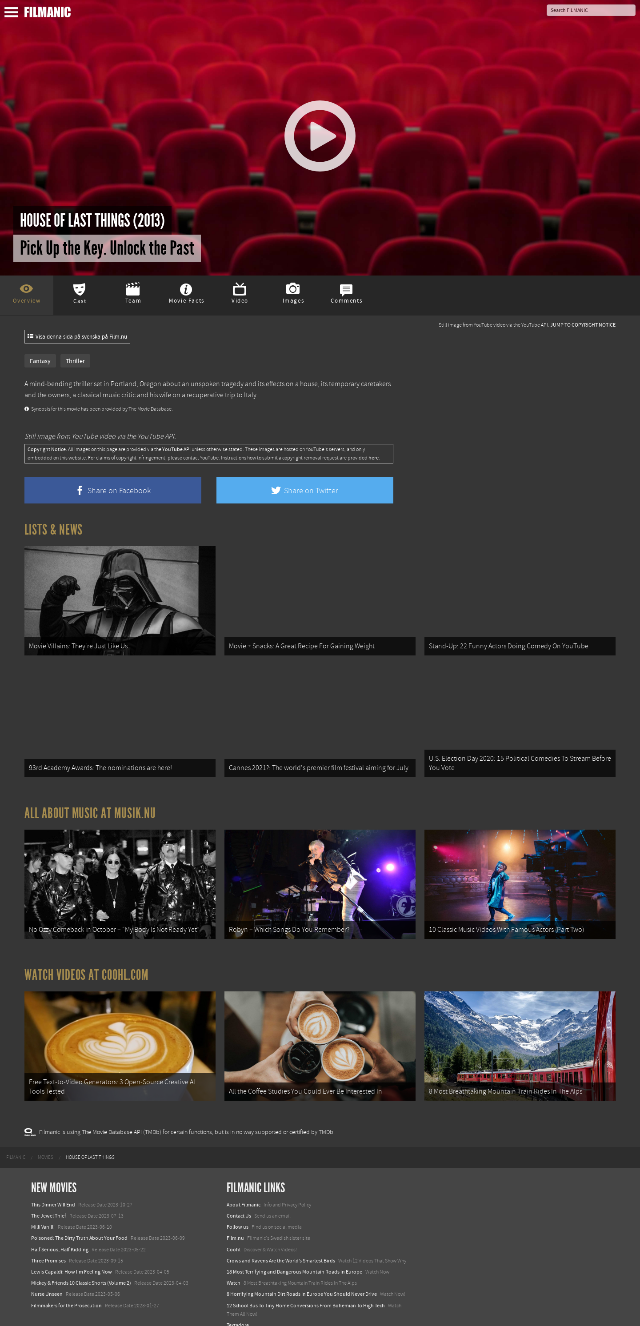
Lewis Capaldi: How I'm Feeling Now (71, 1257)
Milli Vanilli (43, 1212)
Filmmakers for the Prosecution (66, 1290)
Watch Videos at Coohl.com (86, 963)
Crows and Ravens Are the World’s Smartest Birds (281, 1245)
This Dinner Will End (53, 1189)
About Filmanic (243, 1189)
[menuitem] (15, 1142)
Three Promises (48, 1245)
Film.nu (235, 1223)
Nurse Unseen (47, 1279)
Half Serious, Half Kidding (59, 1234)
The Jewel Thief (48, 1201)
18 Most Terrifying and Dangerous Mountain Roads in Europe (294, 1257)
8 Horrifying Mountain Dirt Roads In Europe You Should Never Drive (302, 1279)
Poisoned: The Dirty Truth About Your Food (79, 1223)
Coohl (233, 1234)
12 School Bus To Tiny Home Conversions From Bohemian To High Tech (306, 1290)
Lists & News (53, 529)
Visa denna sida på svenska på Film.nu (77, 337)
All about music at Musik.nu (90, 805)
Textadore (238, 1310)
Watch (233, 1268)
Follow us (237, 1212)
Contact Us (239, 1201)
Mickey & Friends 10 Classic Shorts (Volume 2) (81, 1268)
